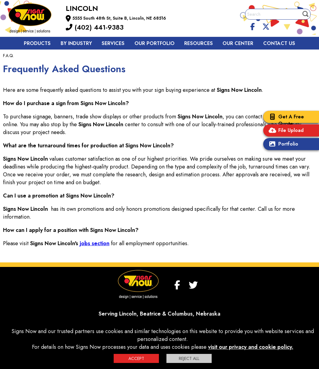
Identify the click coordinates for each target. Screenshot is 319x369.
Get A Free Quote (285, 120)
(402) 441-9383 (95, 27)
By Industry (76, 43)
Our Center (238, 43)
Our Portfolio (154, 43)
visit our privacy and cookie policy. (250, 347)
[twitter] (266, 25)
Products (37, 43)
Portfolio (282, 144)
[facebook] (252, 25)
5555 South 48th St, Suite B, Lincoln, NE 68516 (119, 18)
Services (113, 43)
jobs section (94, 243)
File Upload (285, 131)
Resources (198, 43)
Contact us (279, 43)
